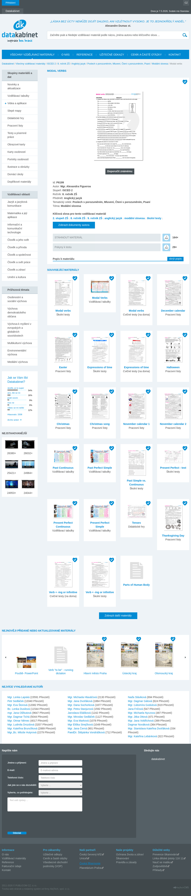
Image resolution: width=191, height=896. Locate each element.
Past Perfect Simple (100, 467)
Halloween (173, 367)
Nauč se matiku (161, 862)
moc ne (10, 403)
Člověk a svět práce (18, 262)
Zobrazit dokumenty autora (74, 224)
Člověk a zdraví (16, 269)
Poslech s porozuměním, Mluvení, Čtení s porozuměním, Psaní (118, 63)
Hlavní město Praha (95, 673)
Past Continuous (63, 467)
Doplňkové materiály (19, 181)
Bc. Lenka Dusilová (19, 708)
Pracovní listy (15, 125)
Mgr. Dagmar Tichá (18, 716)
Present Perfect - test (173, 467)
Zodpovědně (160, 866)
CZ (186, 2)
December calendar (173, 310)
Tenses (136, 522)
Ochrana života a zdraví (130, 854)
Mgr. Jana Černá (78, 728)
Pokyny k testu (63, 247)
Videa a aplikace (16, 103)
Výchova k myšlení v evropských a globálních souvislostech (19, 329)
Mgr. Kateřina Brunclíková (22, 728)
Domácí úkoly (15, 174)
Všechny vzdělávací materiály (30, 63)
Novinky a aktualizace (14, 86)
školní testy (154, 218)
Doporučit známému (119, 171)
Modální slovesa (160, 63)
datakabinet (158, 759)
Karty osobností (16, 151)
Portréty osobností (18, 159)
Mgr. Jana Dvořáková (80, 701)
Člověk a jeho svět (18, 239)
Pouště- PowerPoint (26, 673)
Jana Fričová (136, 708)
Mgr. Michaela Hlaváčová (83, 697)
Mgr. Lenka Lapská (18, 697)
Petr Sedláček (15, 701)
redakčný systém (32, 889)
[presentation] (35, 820)
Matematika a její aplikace (17, 215)
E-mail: (11, 770)
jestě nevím (12, 398)
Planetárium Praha (90, 867)
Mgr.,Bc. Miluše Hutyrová (22, 732)
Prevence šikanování (165, 854)
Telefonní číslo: (15, 777)
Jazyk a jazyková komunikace (17, 203)
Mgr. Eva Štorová (17, 704)
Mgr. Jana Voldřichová (141, 720)
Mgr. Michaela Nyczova (142, 712)
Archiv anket (13, 420)
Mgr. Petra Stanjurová (81, 708)
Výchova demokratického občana (16, 312)
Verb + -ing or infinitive (63, 592)
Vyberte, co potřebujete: (20, 792)
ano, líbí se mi (13, 393)
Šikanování (122, 858)
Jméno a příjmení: (17, 762)
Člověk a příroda (17, 247)
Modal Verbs (99, 297)
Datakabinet (8, 63)
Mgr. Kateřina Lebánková (143, 736)
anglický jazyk (113, 218)
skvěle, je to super (15, 388)
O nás (5, 854)
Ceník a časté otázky (55, 858)
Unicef (83, 858)
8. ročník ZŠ (64, 63)
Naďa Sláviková (137, 697)
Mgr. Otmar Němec (18, 720)
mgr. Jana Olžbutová (19, 712)
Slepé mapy (14, 110)
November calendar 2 (173, 423)
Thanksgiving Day (173, 535)
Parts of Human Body (136, 584)
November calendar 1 (136, 423)
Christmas (63, 423)
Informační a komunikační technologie (14, 228)
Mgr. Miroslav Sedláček (82, 716)
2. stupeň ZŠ (60, 218)
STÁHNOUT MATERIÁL (69, 237)
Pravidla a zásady (126, 862)
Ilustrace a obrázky (18, 166)
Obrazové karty (16, 144)
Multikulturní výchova (19, 343)
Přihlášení (10, 2)
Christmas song (100, 423)
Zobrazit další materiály (118, 615)
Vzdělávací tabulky (18, 95)
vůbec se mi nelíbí (15, 408)
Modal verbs (63, 310)
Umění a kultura (16, 277)
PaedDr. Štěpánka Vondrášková (86, 732)
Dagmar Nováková (139, 724)
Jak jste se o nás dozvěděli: (22, 785)
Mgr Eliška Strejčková (80, 724)
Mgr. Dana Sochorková (81, 704)
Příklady (157, 870)
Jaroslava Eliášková (80, 712)
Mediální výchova (17, 361)
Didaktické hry (15, 118)
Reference (8, 862)
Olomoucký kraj (164, 673)
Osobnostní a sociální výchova (17, 299)
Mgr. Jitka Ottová (138, 716)
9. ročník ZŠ (94, 218)
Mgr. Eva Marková (79, 720)
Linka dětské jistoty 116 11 (168, 858)
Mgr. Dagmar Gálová (140, 701)
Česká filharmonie (90, 863)
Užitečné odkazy (52, 854)
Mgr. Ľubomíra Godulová (142, 704)
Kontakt (6, 870)
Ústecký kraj (129, 673)
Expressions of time (99, 367)
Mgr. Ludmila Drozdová (21, 724)
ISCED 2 (51, 63)
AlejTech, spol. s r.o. (60, 889)
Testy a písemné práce (16, 135)
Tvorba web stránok (11, 889)
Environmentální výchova (16, 352)
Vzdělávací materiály (14, 858)
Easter (63, 367)
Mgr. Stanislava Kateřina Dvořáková (149, 728)
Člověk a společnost (19, 254)
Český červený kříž (91, 854)
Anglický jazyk (78, 63)
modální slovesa (134, 218)
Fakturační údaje (11, 866)
